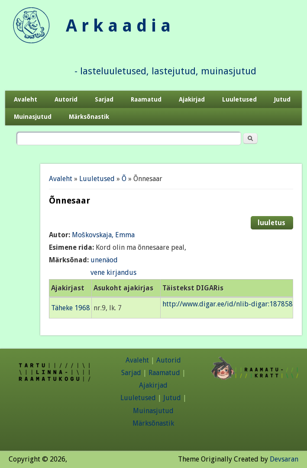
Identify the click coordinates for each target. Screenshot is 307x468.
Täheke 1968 (70, 308)
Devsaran (284, 459)
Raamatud (146, 99)
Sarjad (104, 99)
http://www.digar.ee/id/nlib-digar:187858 (227, 304)
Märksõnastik (89, 116)
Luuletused (239, 99)
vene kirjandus (113, 272)
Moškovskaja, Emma (103, 235)
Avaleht (25, 99)
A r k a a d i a (118, 26)
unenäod (104, 260)
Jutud (282, 99)
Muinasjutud (33, 116)
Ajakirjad (192, 99)
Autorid (66, 99)
